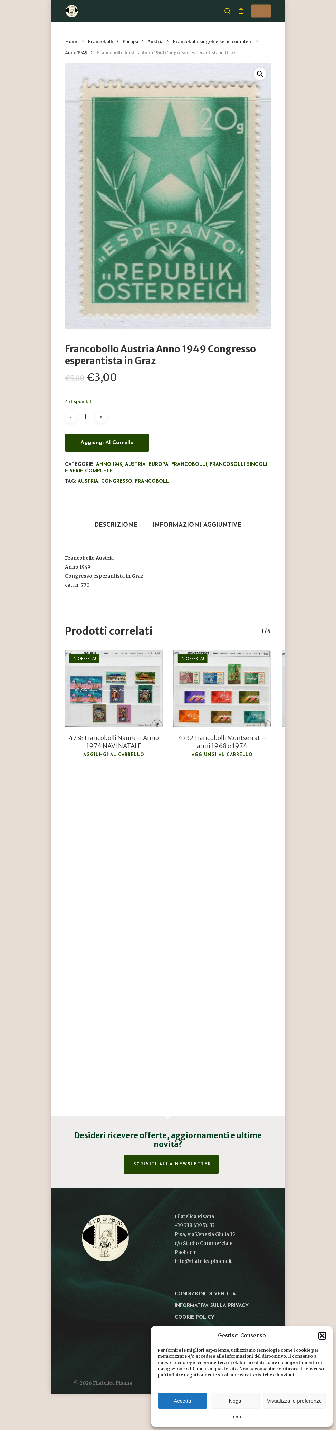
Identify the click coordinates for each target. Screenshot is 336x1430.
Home (72, 42)
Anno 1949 (76, 53)
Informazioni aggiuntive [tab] (197, 525)
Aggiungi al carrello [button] (113, 755)
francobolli (153, 481)
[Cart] (241, 11)
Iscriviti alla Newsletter (171, 1164)
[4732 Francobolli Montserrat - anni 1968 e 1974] (222, 688)
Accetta (182, 1401)
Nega (235, 1401)
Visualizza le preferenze (294, 1401)
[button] (322, 1335)
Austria (155, 42)
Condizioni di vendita (205, 1294)
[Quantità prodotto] (86, 417)
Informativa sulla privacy (212, 1305)
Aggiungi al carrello (107, 442)
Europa (130, 42)
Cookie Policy (194, 1317)
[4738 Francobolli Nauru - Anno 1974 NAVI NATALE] (114, 688)
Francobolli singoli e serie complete (213, 42)
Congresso (116, 481)
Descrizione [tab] (115, 525)
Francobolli (100, 42)
